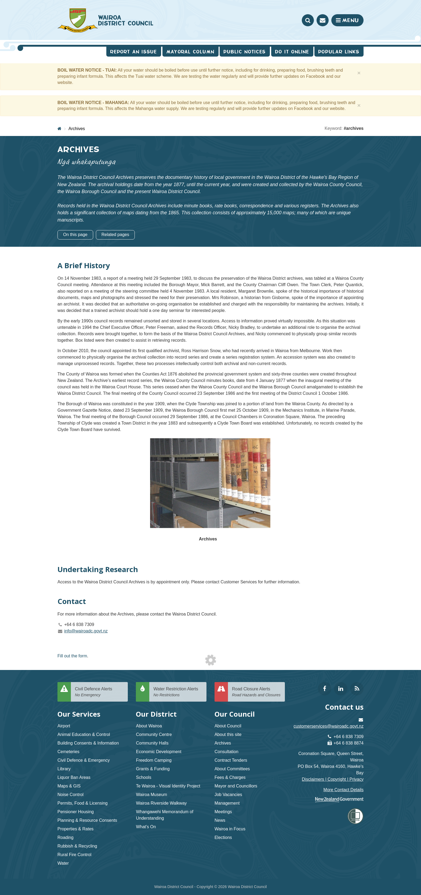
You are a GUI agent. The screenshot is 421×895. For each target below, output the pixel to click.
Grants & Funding (152, 769)
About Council (228, 726)
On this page (75, 234)
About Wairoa (149, 726)
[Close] (359, 73)
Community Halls (152, 743)
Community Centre (154, 734)
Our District (156, 714)
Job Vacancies (228, 794)
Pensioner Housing (75, 811)
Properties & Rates (75, 829)
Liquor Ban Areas (73, 777)
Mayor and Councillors (236, 786)
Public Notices (245, 51)
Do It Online (292, 51)
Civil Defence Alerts (99, 692)
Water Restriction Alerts (177, 692)
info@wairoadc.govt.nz (86, 631)
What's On (146, 826)
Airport (63, 726)
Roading (65, 837)
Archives (76, 128)
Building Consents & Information (88, 743)
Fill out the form (72, 656)
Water (63, 863)
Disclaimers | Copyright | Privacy (333, 779)
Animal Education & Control (83, 734)
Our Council (235, 714)
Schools (143, 777)
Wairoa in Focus (230, 829)
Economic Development (158, 751)
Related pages (115, 234)
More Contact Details (344, 789)
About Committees (232, 769)
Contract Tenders (231, 760)
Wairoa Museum (151, 794)
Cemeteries (68, 751)
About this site (228, 734)
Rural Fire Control (74, 854)
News (220, 820)
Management (227, 803)
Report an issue (133, 51)
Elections (223, 837)
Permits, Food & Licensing (82, 803)
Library (64, 769)
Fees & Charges (230, 777)
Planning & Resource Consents (87, 820)
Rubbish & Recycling (77, 846)
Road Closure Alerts (256, 692)
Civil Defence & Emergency (83, 760)
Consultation (226, 751)
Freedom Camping (154, 760)
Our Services (78, 714)
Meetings (223, 811)
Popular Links (339, 51)
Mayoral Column (190, 51)
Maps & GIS (69, 786)
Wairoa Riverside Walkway (161, 803)
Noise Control (70, 794)
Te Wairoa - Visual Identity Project (168, 786)
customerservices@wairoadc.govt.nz (328, 726)
